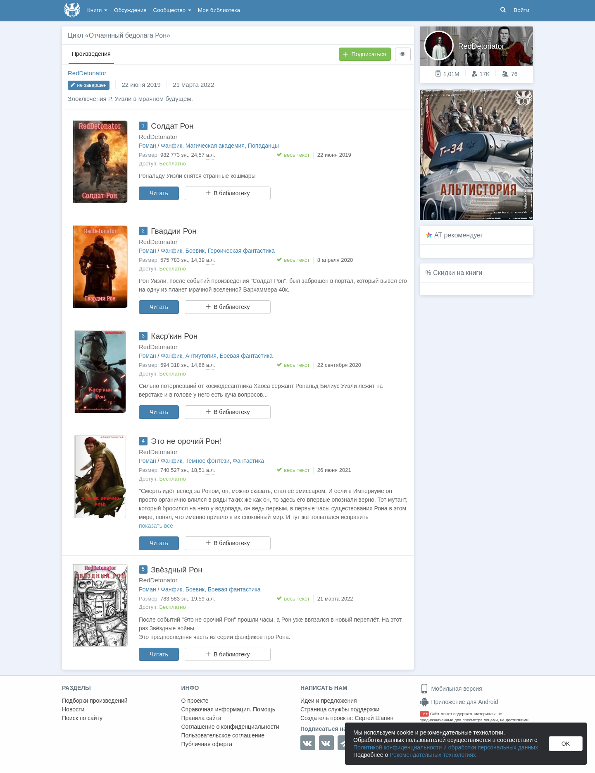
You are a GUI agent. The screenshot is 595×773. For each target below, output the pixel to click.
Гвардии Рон (173, 231)
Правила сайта (201, 718)
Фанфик (171, 145)
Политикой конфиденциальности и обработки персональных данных (445, 747)
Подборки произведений (95, 700)
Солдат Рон (172, 126)
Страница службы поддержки (339, 709)
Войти (521, 10)
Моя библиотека (219, 10)
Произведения (91, 53)
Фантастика (248, 460)
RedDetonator (87, 73)
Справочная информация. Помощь (228, 709)
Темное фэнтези (208, 460)
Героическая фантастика (241, 250)
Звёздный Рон (176, 569)
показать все (156, 525)
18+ (424, 713)
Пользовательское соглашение (223, 735)
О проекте (195, 700)
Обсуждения (130, 10)
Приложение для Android (459, 701)
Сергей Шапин (374, 718)
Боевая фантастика (246, 355)
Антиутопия (201, 355)
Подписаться (364, 54)
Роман (147, 145)
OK (566, 743)
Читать (159, 193)
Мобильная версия (451, 688)
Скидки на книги (457, 272)
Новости (73, 709)
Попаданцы (263, 145)
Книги (97, 10)
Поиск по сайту (82, 718)
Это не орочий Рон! (186, 441)
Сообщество (172, 10)
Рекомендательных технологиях (433, 754)
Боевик (195, 250)
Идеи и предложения (328, 700)
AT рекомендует (458, 235)
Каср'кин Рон (174, 336)
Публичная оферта (207, 744)
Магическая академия (215, 145)
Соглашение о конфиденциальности (230, 726)
